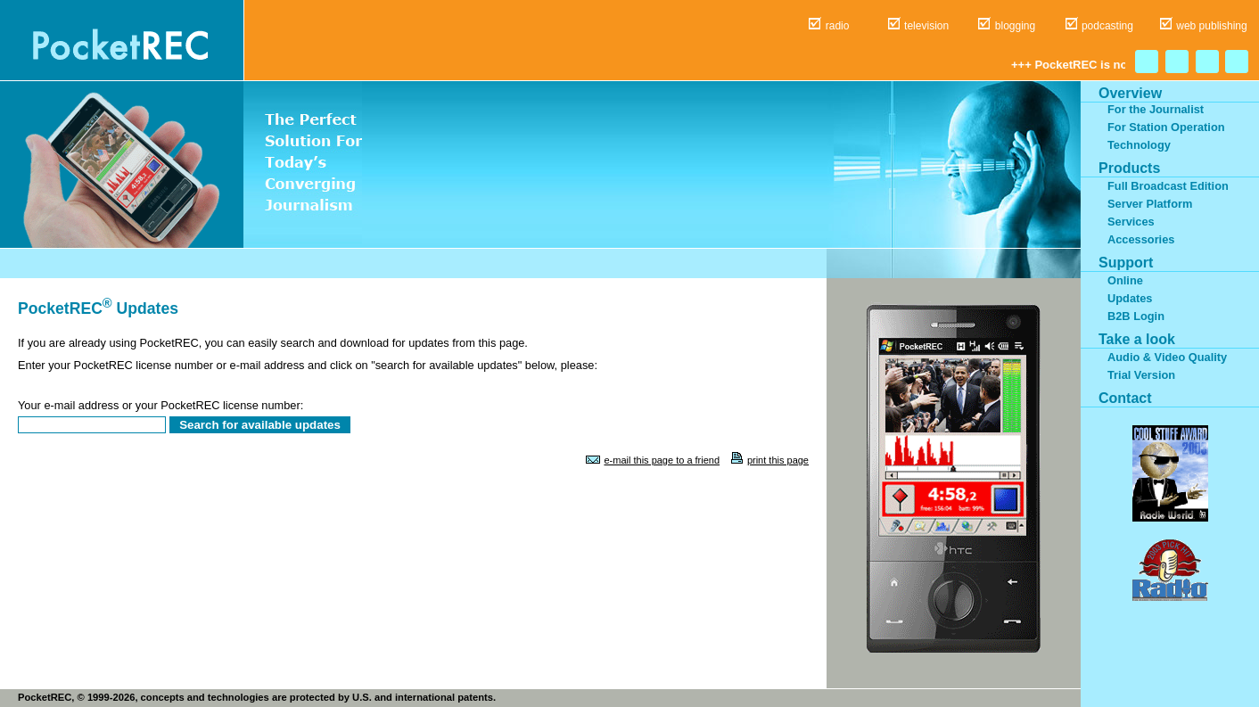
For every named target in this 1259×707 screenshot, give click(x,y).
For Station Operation (1166, 127)
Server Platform (1149, 203)
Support (1126, 262)
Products (1129, 168)
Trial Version (1141, 375)
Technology (1139, 145)
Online (1125, 280)
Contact (1125, 398)
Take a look (1137, 339)
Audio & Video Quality (1167, 357)
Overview (1130, 93)
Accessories (1140, 239)
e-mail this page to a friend (662, 460)
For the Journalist (1155, 109)
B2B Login (1135, 316)
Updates (1130, 298)
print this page (778, 460)
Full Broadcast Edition (1168, 186)
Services (1131, 221)
